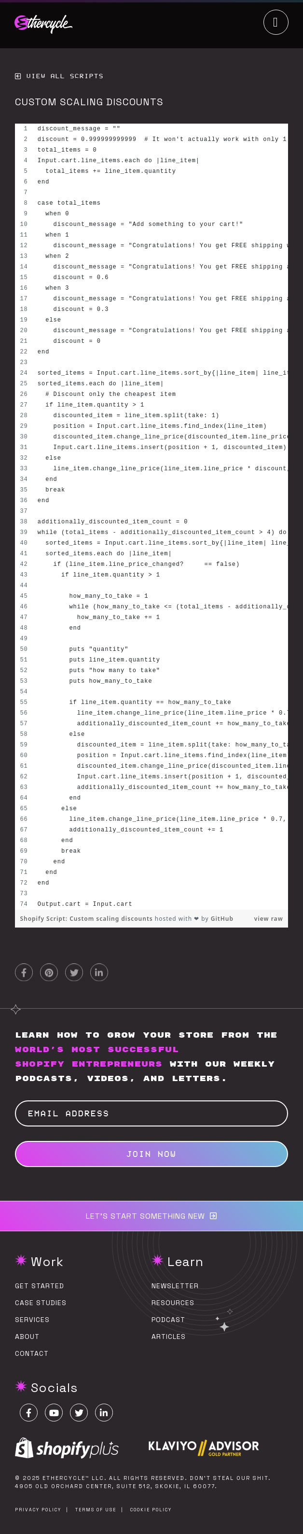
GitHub (222, 919)
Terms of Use (95, 1510)
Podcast (168, 1319)
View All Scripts (65, 76)
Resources (173, 1302)
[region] (151, 517)
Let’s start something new (145, 1216)
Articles (169, 1336)
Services (32, 1319)
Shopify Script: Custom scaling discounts (87, 919)
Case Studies (41, 1302)
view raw (268, 919)
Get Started (39, 1285)
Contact (32, 1353)
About (27, 1336)
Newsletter (175, 1285)
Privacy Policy (38, 1510)
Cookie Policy (151, 1510)
